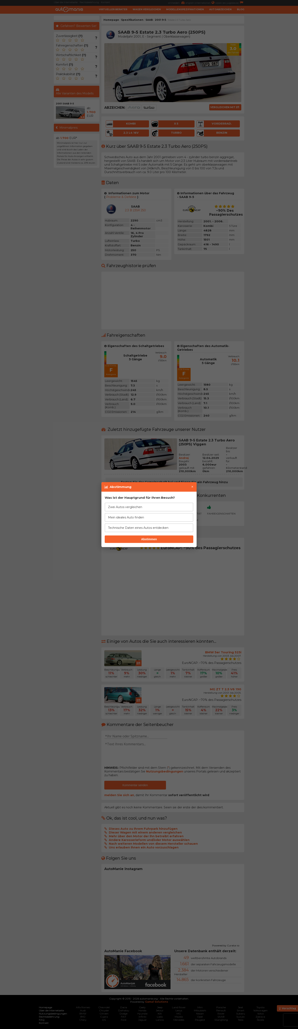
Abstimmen (149, 539)
